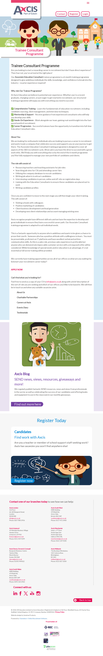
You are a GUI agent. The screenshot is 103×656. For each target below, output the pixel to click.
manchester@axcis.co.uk (59, 539)
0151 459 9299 (19, 539)
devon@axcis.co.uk (15, 559)
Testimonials (22, 312)
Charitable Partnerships (27, 297)
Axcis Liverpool (14, 528)
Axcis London (13, 508)
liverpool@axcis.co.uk (16, 537)
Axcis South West (56, 508)
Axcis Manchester (57, 528)
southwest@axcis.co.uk (58, 518)
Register (74, 13)
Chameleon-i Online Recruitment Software (33, 618)
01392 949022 (19, 561)
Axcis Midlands (56, 549)
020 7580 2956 (19, 520)
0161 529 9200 (60, 541)
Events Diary (22, 307)
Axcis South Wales (15, 569)
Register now (23, 481)
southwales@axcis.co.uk (17, 580)
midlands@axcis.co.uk (58, 559)
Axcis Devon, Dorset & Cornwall (19, 549)
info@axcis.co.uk (53, 281)
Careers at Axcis (24, 302)
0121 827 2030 (60, 561)
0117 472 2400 (60, 520)
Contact (61, 13)
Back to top (82, 600)
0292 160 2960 (19, 582)
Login (85, 13)
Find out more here (27, 404)
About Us (21, 292)
